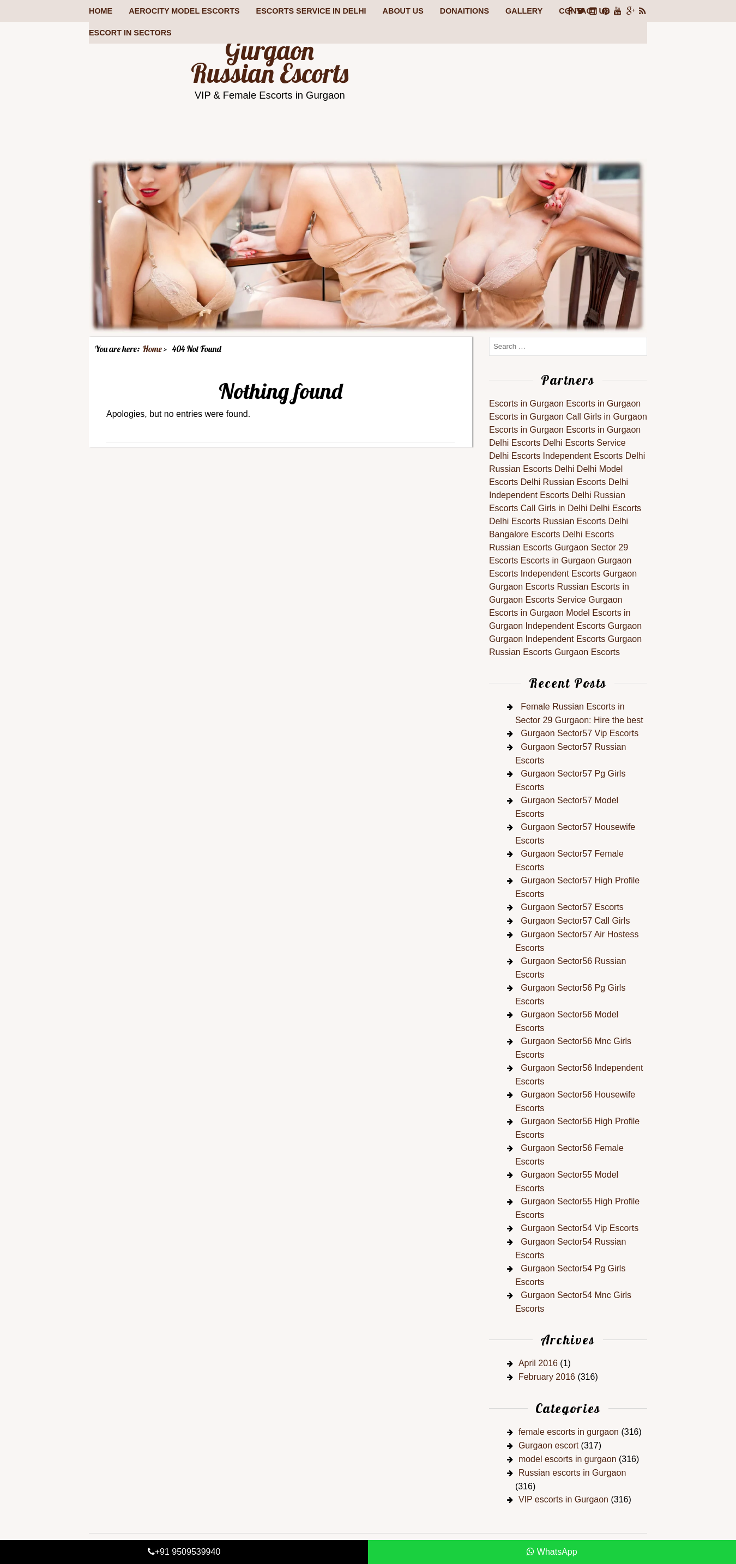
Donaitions (464, 11)
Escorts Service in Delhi (311, 11)
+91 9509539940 (184, 1551)
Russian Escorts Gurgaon (538, 547)
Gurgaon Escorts (521, 586)
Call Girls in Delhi (554, 508)
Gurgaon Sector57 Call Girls (575, 920)
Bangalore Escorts (524, 534)
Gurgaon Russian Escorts (269, 61)
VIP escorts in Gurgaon (563, 1499)
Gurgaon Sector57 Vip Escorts (579, 733)
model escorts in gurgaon (567, 1459)
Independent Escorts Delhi (594, 455)
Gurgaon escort (548, 1445)
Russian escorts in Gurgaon (572, 1472)
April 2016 (538, 1363)
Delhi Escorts (514, 442)
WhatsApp (552, 1551)
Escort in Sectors (130, 32)
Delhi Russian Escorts (563, 482)
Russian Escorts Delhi (532, 469)
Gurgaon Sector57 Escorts (572, 907)
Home (100, 11)
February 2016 (546, 1376)
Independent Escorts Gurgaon (579, 573)
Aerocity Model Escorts (184, 11)
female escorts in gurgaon (568, 1431)
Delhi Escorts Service (584, 442)
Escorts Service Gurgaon (574, 599)
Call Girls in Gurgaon (606, 416)
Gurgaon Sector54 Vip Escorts (579, 1228)
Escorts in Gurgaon (526, 403)
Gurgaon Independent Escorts (547, 639)
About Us (403, 11)
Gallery (523, 11)
